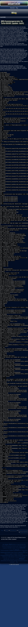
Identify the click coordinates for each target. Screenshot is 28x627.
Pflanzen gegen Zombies (11, 615)
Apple (6, 606)
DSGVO (22, 606)
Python (12, 617)
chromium (12, 620)
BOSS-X (14, 606)
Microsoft (24, 612)
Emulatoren (13, 592)
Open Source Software (17, 614)
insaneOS (20, 622)
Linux (16, 611)
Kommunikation (5, 612)
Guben (13, 609)
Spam (19, 617)
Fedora (24, 607)
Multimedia (4, 614)
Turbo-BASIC (23, 593)
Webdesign (22, 618)
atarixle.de (6, 620)
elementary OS (5, 622)
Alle (17, 623)
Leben (11, 612)
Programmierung (23, 592)
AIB (3, 606)
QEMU (16, 617)
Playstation (20, 615)
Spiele (23, 617)
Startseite (12, 8)
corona (17, 620)
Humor (17, 609)
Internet (22, 609)
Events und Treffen (17, 607)
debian (22, 620)
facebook (11, 622)
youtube (12, 623)
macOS (25, 622)
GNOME (9, 609)
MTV (20, 612)
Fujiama (5, 609)
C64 (18, 606)
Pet (26, 614)
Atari (7, 592)
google (15, 622)
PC (24, 614)
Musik (9, 614)
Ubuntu (17, 618)
